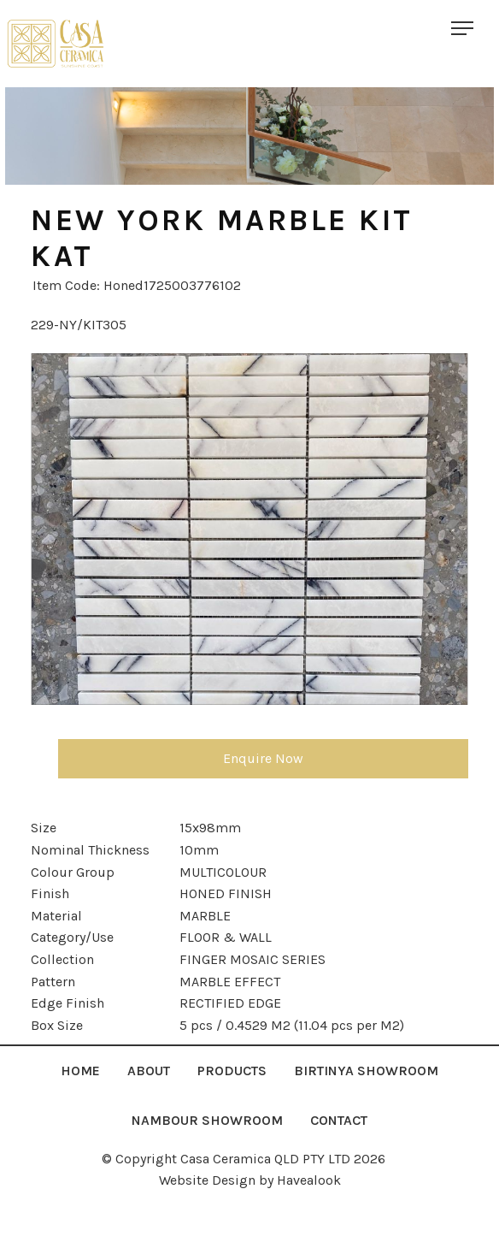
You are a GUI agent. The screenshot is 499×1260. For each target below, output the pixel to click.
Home (80, 1070)
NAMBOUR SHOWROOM (207, 1120)
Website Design (207, 1180)
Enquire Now (263, 758)
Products (232, 1070)
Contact (338, 1120)
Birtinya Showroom (366, 1070)
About (148, 1070)
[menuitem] (80, 1071)
